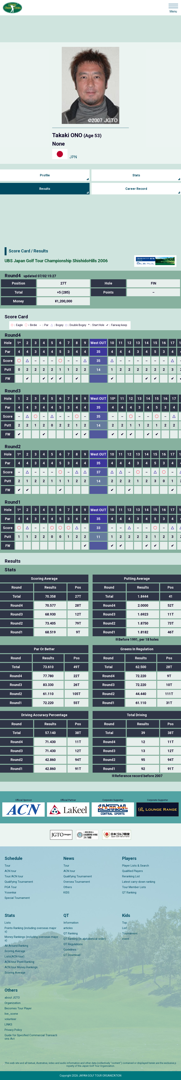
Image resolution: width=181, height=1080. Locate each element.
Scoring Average (15, 951)
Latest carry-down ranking (138, 881)
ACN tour (10, 871)
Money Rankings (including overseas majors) (31, 938)
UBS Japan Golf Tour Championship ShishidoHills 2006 (56, 260)
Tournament (129, 933)
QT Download (71, 955)
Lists (8, 922)
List (124, 928)
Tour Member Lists (134, 887)
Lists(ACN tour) (14, 956)
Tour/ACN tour (14, 876)
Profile (45, 175)
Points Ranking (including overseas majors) (30, 929)
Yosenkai (10, 892)
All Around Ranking (16, 945)
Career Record (136, 189)
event (125, 939)
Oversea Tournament (76, 881)
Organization (13, 1003)
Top (124, 922)
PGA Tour (11, 887)
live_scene (11, 1013)
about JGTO (12, 997)
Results (44, 189)
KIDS (66, 892)
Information (70, 922)
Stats (136, 175)
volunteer (10, 1019)
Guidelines (69, 949)
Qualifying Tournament (19, 881)
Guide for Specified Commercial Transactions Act (31, 1037)
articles (68, 928)
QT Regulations (73, 944)
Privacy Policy (13, 1030)
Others (67, 887)
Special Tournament (17, 898)
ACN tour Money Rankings (21, 967)
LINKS (8, 1024)
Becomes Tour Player (18, 1008)
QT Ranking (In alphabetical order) (84, 939)
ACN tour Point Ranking (19, 962)
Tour (7, 865)
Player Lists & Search (135, 865)
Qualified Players (132, 871)
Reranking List (131, 876)
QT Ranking (129, 892)
